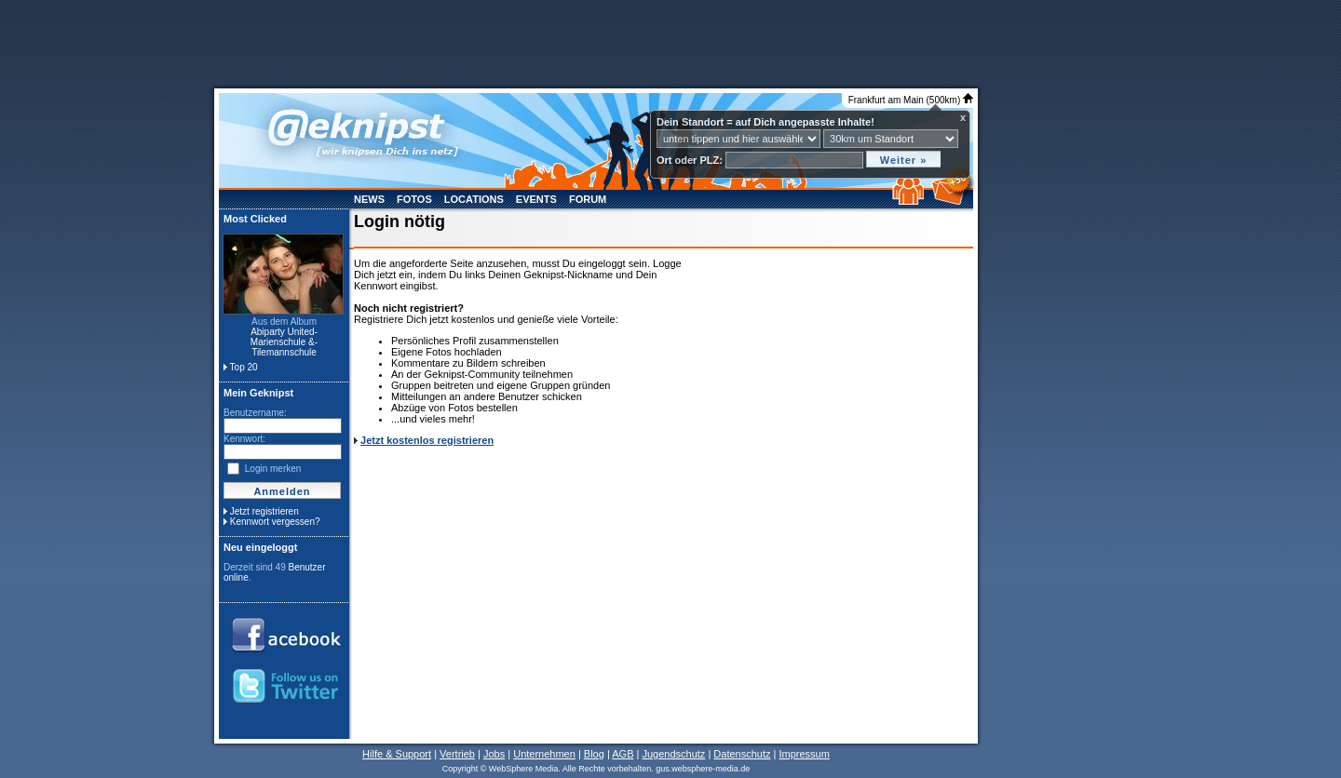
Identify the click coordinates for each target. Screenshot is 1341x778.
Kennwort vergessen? (275, 521)
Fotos (414, 199)
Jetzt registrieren (264, 511)
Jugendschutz (673, 753)
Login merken (273, 468)
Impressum (804, 753)
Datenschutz (741, 753)
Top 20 (244, 367)
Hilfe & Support (396, 753)
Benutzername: (255, 413)
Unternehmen (544, 753)
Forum (587, 199)
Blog (594, 753)
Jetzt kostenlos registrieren (427, 440)
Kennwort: (244, 439)
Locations (474, 199)
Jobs (494, 753)
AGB (622, 753)
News (369, 199)
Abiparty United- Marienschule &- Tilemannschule (284, 342)
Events (536, 199)
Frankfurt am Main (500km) (910, 100)
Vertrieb (457, 753)
